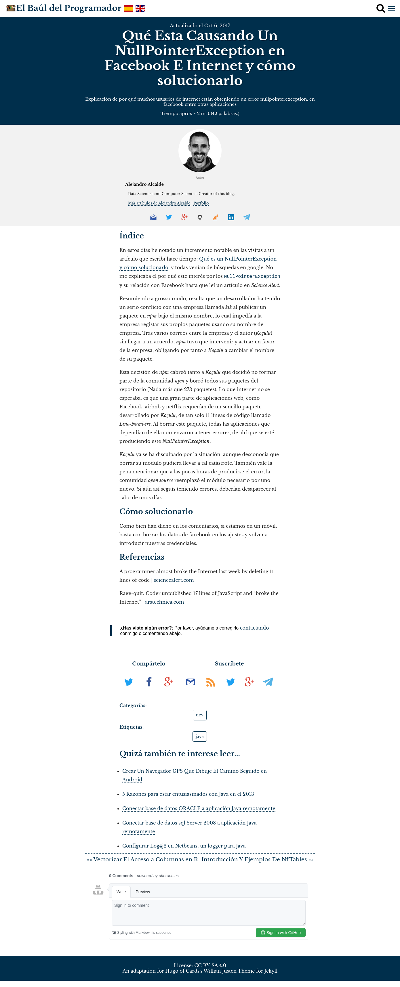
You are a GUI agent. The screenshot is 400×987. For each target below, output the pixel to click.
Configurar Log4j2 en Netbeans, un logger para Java (184, 845)
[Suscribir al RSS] (211, 689)
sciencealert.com (174, 579)
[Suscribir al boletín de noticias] (191, 689)
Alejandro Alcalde (144, 184)
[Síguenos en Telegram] (268, 689)
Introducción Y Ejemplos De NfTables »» (257, 862)
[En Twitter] (129, 689)
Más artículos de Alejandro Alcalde (159, 203)
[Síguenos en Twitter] (230, 689)
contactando (254, 627)
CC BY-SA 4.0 (210, 972)
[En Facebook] (150, 689)
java (200, 736)
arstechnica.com (164, 601)
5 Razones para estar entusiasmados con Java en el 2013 (188, 793)
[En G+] (168, 689)
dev (199, 714)
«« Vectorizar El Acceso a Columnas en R (143, 862)
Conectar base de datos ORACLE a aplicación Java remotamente (198, 808)
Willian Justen (220, 977)
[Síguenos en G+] (249, 689)
